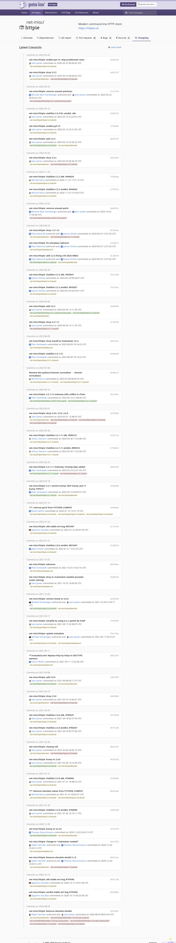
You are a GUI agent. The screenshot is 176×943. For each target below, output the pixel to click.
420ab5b (114, 301)
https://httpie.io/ (88, 28)
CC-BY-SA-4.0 (100, 935)
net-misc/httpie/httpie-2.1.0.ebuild (64, 854)
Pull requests (86, 37)
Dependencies (45, 37)
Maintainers (51, 12)
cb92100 (114, 798)
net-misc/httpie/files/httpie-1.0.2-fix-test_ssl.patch (70, 904)
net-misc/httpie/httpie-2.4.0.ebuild (64, 414)
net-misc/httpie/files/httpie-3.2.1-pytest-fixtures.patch (50, 100)
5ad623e (114, 568)
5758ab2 (114, 441)
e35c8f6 (114, 668)
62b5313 (114, 112)
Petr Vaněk (80, 208)
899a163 (114, 460)
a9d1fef (114, 72)
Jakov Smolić (38, 540)
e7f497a (114, 186)
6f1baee (114, 227)
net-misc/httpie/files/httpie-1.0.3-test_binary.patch (49, 907)
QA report (64, 37)
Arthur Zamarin (39, 432)
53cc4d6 (114, 270)
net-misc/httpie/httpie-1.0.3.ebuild (43, 910)
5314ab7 (114, 897)
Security (123, 37)
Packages (36, 12)
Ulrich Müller (38, 652)
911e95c (114, 388)
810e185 (114, 59)
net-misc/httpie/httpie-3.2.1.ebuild (73, 466)
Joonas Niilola (70, 230)
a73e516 (114, 317)
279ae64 (114, 124)
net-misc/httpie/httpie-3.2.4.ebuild (43, 66)
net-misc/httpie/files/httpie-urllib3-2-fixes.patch (48, 215)
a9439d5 (114, 590)
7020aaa (114, 174)
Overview (27, 37)
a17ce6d (114, 519)
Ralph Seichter (39, 832)
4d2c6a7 (114, 335)
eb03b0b (114, 686)
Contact (153, 929)
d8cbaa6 (114, 779)
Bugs (106, 37)
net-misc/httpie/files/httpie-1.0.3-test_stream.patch (89, 907)
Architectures (81, 12)
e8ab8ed (114, 348)
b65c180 (114, 866)
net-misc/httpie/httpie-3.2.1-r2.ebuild (65, 234)
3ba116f (114, 736)
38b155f (114, 646)
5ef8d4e (114, 407)
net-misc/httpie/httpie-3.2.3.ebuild (64, 78)
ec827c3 (114, 429)
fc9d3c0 (114, 537)
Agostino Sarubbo (40, 522)
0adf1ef (114, 137)
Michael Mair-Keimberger (44, 93)
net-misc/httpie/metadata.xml (41, 246)
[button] (128, 4)
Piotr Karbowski (39, 339)
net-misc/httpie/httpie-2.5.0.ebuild (92, 414)
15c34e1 (114, 283)
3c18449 (114, 252)
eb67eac (114, 845)
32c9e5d (114, 705)
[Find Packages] (143, 12)
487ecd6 (114, 717)
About (96, 12)
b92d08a (114, 879)
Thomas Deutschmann (43, 820)
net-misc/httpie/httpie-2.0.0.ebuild (71, 910)
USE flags (66, 12)
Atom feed (114, 47)
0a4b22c (114, 205)
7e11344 (114, 90)
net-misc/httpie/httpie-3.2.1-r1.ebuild (44, 324)
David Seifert (38, 503)
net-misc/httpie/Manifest (39, 78)
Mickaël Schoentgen (41, 593)
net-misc (34, 22)
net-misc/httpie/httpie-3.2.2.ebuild (64, 162)
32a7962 (114, 829)
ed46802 (114, 500)
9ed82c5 (114, 367)
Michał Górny (38, 177)
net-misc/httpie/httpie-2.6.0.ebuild (43, 417)
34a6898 (114, 478)
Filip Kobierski (38, 230)
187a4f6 (114, 817)
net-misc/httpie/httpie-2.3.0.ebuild (64, 693)
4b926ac (114, 556)
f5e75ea (114, 624)
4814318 (114, 748)
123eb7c (114, 239)
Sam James (37, 62)
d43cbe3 (114, 155)
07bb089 (114, 767)
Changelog (141, 37)
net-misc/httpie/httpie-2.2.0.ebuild (64, 743)
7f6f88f (114, 612)
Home (24, 12)
